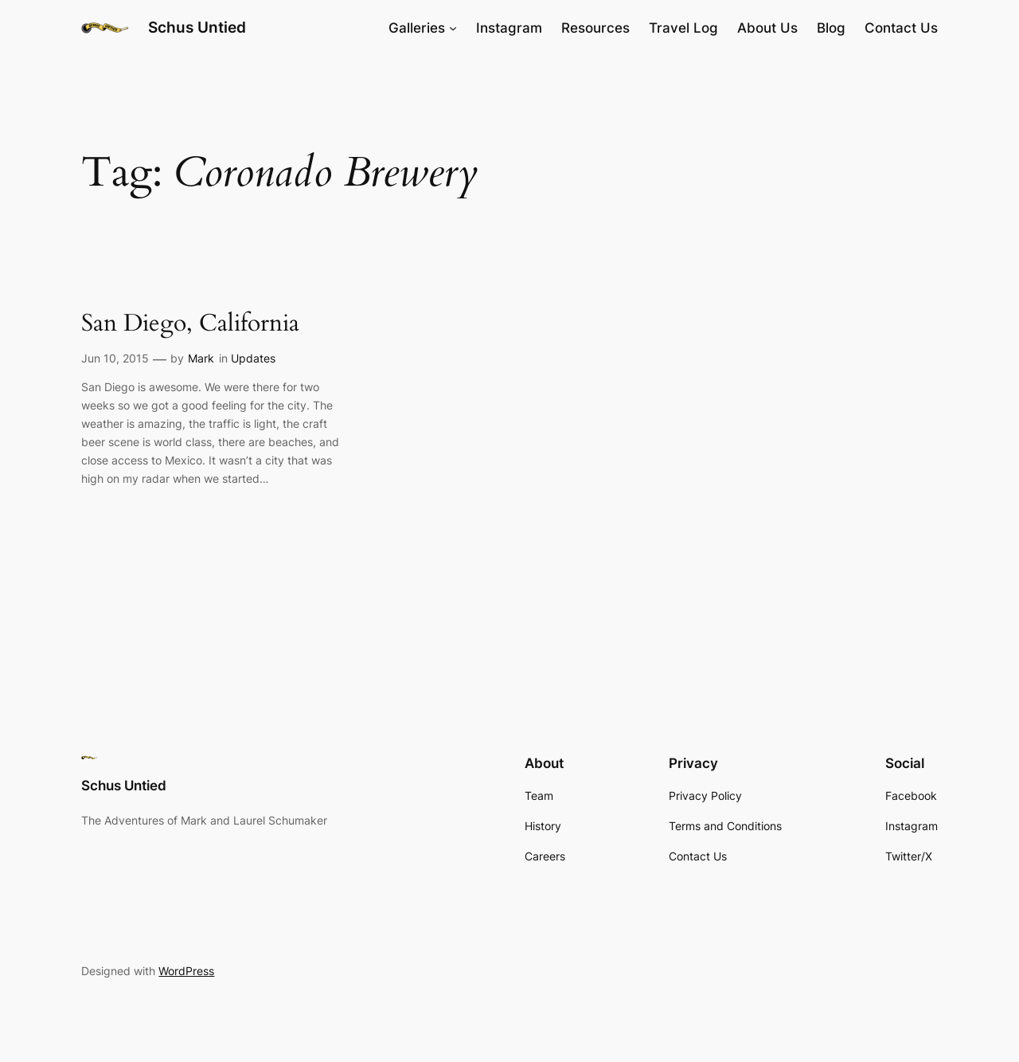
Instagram (509, 28)
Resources (595, 28)
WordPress (186, 971)
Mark (201, 358)
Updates (253, 358)
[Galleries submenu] (453, 28)
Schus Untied (197, 27)
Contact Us (901, 28)
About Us (767, 28)
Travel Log (683, 28)
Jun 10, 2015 (115, 358)
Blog (831, 28)
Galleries (416, 28)
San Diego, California (190, 324)
